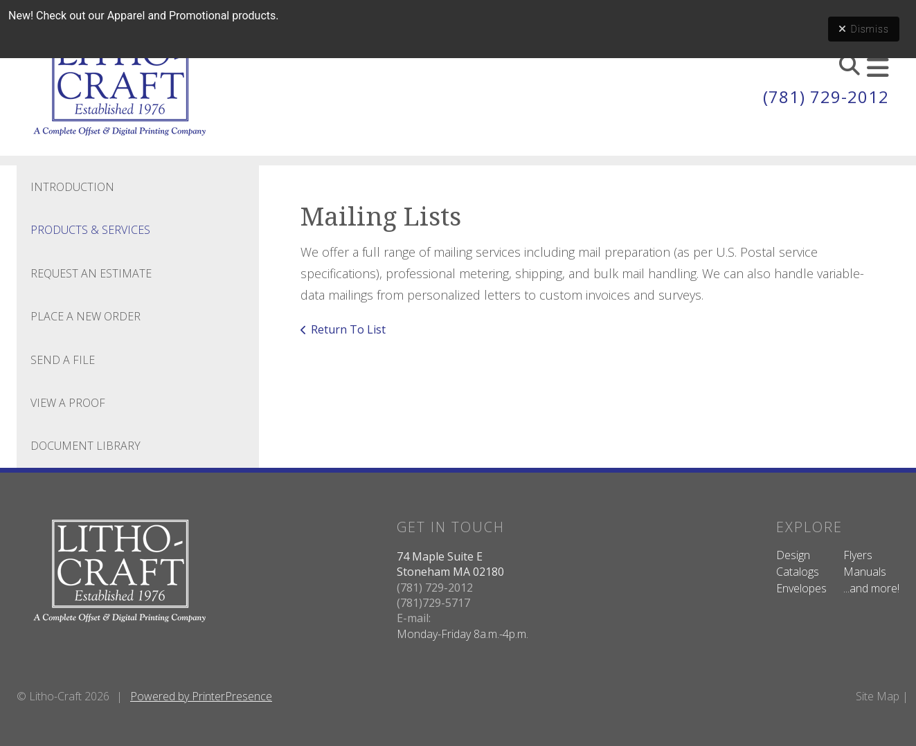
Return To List (348, 329)
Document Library (85, 445)
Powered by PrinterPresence (201, 696)
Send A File (62, 359)
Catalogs (797, 571)
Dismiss (863, 29)
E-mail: (414, 618)
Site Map (877, 696)
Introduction (72, 186)
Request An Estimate (91, 273)
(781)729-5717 (433, 602)
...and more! (871, 588)
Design (793, 555)
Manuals (864, 571)
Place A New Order (85, 316)
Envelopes (801, 588)
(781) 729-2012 (826, 96)
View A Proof (67, 402)
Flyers (857, 555)
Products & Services (90, 229)
